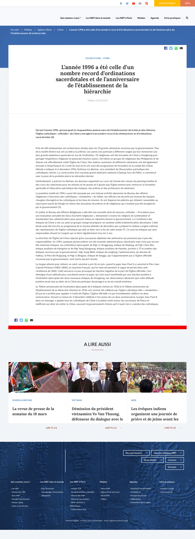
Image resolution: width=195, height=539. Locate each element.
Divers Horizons (23, 401)
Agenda (155, 18)
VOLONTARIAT (167, 3)
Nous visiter (153, 461)
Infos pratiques (172, 18)
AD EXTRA (105, 497)
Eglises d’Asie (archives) (110, 493)
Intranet (175, 468)
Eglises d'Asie (45, 29)
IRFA (188, 3)
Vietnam (77, 401)
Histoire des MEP (18, 493)
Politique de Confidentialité (91, 522)
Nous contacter (166, 493)
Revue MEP (105, 490)
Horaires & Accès (167, 490)
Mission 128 (76, 490)
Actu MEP (16, 497)
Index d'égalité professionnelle (116, 522)
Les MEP (15, 490)
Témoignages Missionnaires (52, 493)
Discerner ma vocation (80, 500)
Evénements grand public (141, 504)
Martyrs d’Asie (17, 504)
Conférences (136, 493)
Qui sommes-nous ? (70, 18)
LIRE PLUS (53, 428)
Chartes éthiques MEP (168, 454)
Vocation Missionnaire (21, 500)
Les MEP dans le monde (98, 18)
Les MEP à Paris (124, 18)
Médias (141, 18)
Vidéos (103, 500)
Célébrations (136, 500)
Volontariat (45, 497)
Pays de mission (47, 490)
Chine (60, 29)
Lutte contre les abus (20, 507)
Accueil (15, 29)
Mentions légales (72, 522)
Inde (134, 401)
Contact (175, 461)
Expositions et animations (141, 490)
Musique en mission (139, 497)
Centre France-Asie (78, 511)
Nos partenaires (136, 454)
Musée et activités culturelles (82, 493)
